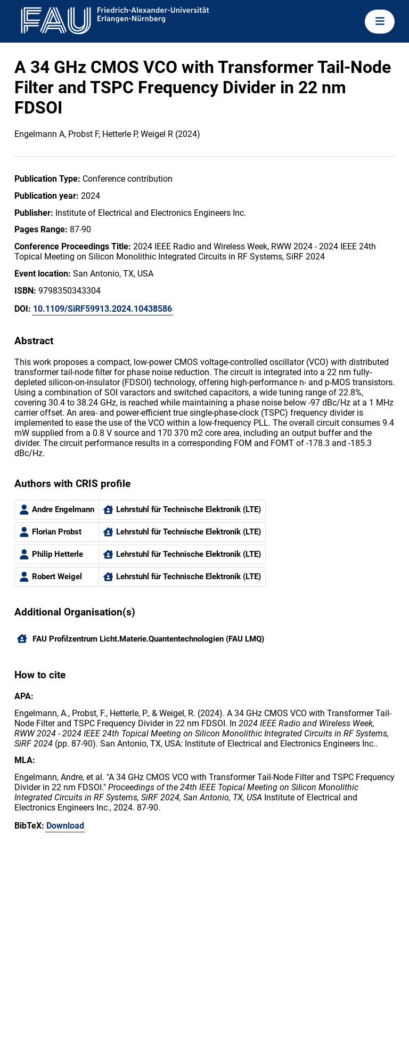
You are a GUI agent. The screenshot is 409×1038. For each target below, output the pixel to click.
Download (65, 826)
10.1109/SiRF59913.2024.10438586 (102, 309)
